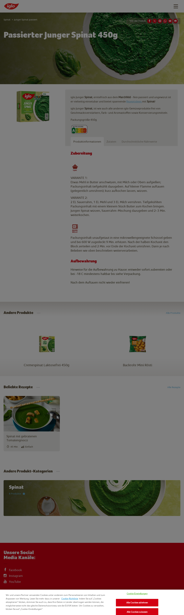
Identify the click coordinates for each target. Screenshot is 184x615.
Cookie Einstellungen (137, 593)
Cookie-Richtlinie (69, 598)
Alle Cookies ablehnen (137, 602)
